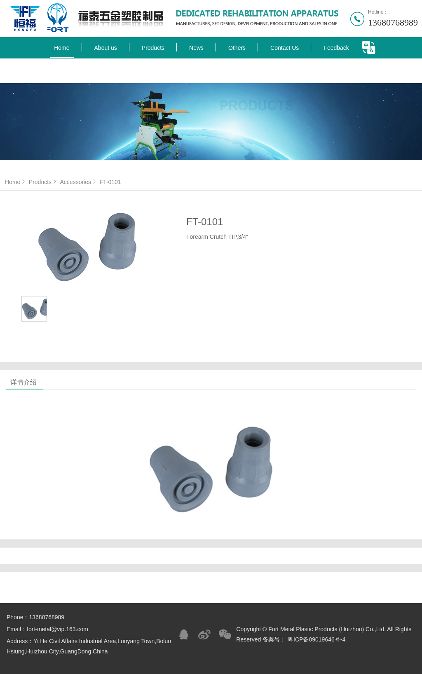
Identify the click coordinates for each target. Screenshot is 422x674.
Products (153, 47)
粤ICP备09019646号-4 (316, 639)
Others (237, 47)
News (196, 47)
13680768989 (393, 22)
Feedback (336, 47)
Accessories (79, 182)
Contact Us (284, 47)
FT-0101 (110, 182)
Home (61, 47)
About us (105, 47)
